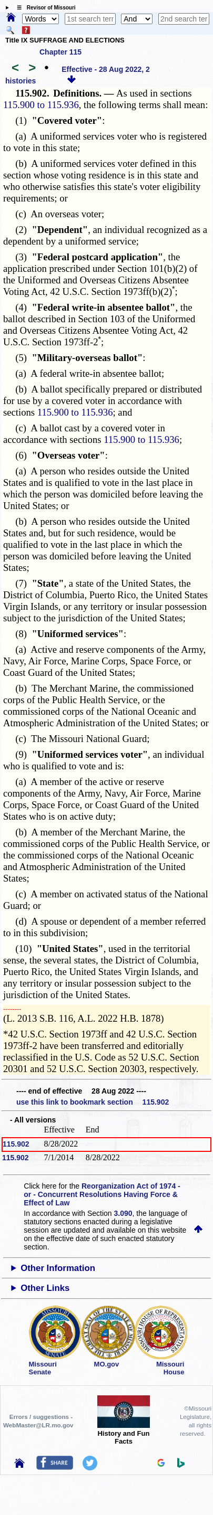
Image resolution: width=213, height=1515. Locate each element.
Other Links (45, 1288)
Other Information (58, 1268)
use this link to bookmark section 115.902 (92, 1102)
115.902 (16, 1144)
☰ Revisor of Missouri (44, 7)
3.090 (123, 1213)
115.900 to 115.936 (41, 104)
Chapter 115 (60, 52)
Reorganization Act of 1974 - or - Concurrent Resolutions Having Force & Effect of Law (102, 1194)
